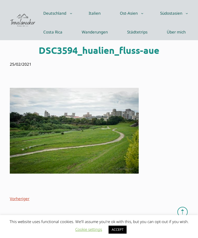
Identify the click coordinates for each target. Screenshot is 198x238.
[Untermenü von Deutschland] (71, 13)
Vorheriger (19, 198)
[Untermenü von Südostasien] (187, 13)
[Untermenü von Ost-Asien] (142, 13)
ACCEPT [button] (117, 229)
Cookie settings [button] (88, 229)
